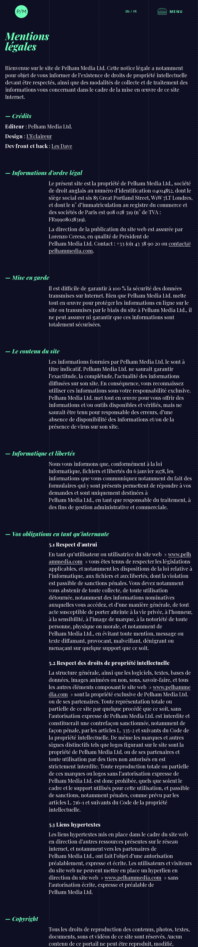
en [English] (127, 11)
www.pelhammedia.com (133, 877)
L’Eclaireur (39, 136)
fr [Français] (135, 11)
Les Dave (62, 145)
